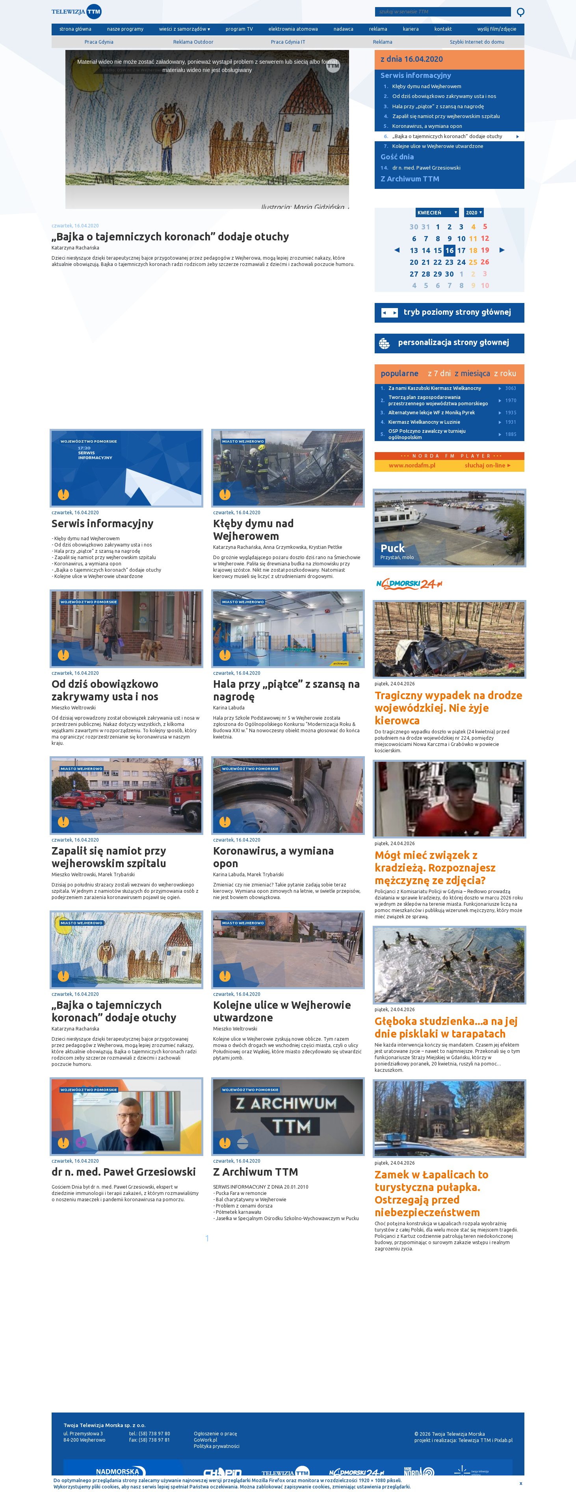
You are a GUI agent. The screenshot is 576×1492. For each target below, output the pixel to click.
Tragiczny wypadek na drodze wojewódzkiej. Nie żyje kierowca (448, 707)
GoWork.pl (205, 1439)
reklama (378, 28)
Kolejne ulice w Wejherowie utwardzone (282, 1011)
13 (414, 250)
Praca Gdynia (99, 41)
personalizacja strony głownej (453, 342)
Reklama (382, 41)
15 (437, 250)
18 (473, 250)
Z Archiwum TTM (255, 1172)
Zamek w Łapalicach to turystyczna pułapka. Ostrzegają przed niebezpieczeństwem (432, 1193)
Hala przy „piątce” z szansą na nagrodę (286, 690)
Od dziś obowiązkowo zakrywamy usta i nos (105, 690)
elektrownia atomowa (293, 28)
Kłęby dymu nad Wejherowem (253, 529)
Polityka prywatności (217, 1446)
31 (426, 227)
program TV (239, 28)
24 (461, 262)
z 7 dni (439, 373)
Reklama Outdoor (193, 41)
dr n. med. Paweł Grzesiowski (124, 1172)
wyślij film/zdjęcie (497, 28)
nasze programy (125, 28)
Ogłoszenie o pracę (215, 1433)
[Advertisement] (129, 366)
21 (426, 262)
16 (449, 250)
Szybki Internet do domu (477, 41)
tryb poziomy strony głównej (457, 311)
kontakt (443, 28)
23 (449, 262)
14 (426, 250)
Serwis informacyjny (103, 523)
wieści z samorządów (182, 28)
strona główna (75, 28)
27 (414, 274)
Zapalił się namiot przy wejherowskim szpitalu (109, 857)
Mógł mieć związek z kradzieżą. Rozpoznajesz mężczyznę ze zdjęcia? (435, 867)
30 (414, 227)
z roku (505, 373)
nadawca (343, 28)
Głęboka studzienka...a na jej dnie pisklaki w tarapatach (446, 1027)
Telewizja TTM (474, 1440)
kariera (411, 28)
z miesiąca (472, 373)
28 (426, 274)
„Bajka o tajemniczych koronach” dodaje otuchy (114, 1011)
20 (414, 262)
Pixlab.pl (503, 1440)
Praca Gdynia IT (288, 41)
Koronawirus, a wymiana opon (273, 857)
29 (437, 274)
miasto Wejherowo (243, 441)
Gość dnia (397, 157)
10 (461, 239)
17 (461, 250)
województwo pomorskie (89, 441)
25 (473, 262)
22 (437, 262)
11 (473, 239)
